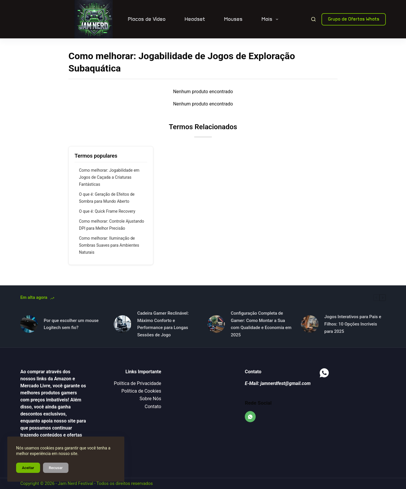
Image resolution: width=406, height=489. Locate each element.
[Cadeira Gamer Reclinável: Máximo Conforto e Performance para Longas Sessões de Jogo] (122, 324)
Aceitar (28, 468)
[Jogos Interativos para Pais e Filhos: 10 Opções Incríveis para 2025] (310, 324)
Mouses (233, 19)
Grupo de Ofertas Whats (353, 19)
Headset (195, 19)
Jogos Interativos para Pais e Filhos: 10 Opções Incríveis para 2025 (352, 324)
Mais (271, 19)
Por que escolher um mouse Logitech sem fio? (71, 324)
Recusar (56, 468)
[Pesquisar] (313, 19)
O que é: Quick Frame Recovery (107, 211)
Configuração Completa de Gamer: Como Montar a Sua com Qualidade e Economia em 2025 (261, 324)
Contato (153, 406)
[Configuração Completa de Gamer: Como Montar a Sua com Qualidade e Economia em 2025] (216, 324)
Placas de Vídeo (147, 19)
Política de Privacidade (137, 383)
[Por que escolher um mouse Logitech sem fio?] (29, 324)
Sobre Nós (150, 398)
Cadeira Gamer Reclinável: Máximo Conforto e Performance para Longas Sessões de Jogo (163, 324)
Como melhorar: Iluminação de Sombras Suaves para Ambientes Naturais (109, 245)
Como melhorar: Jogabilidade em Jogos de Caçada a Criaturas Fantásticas (109, 177)
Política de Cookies (141, 391)
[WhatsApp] (250, 416)
